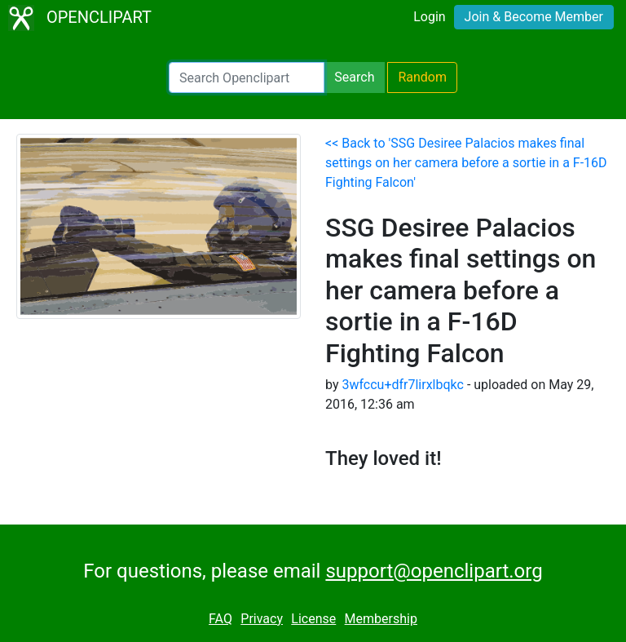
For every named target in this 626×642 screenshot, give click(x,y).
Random (422, 77)
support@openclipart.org (433, 571)
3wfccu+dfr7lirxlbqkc (402, 384)
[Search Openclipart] (246, 77)
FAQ (220, 619)
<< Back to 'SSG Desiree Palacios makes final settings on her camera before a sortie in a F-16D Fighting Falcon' (466, 162)
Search (354, 77)
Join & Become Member (534, 16)
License (313, 619)
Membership (381, 619)
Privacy (261, 619)
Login (429, 16)
